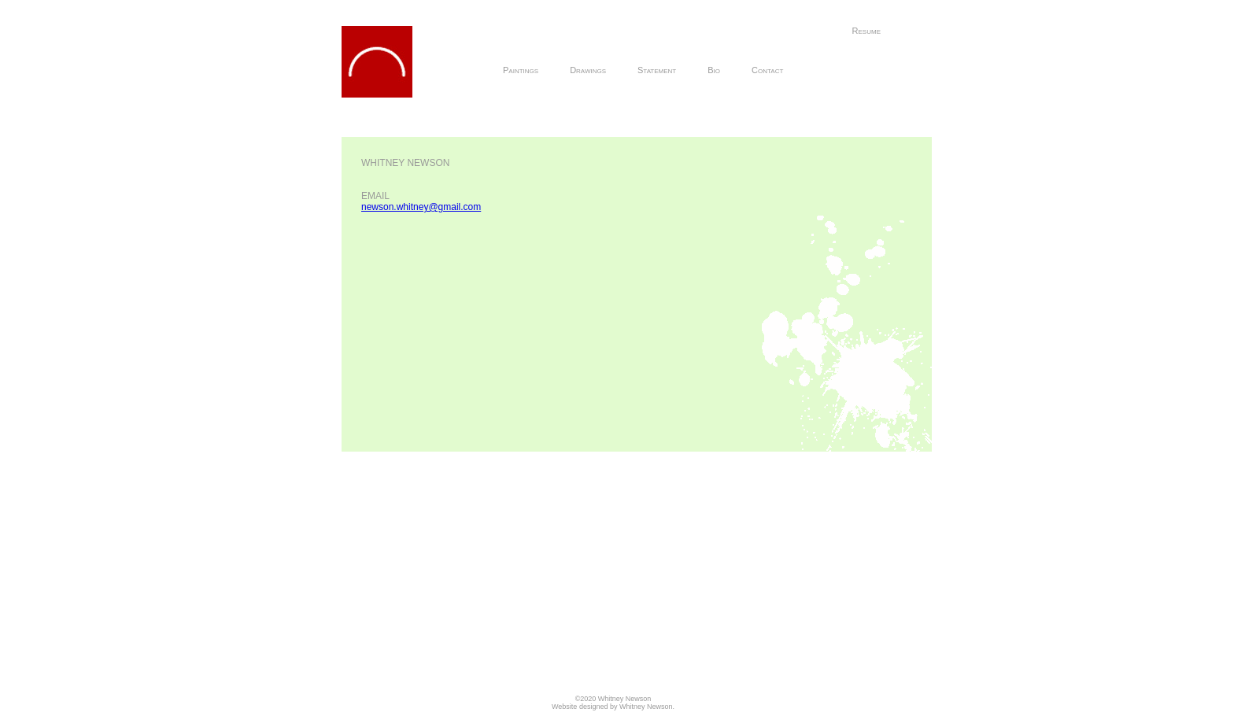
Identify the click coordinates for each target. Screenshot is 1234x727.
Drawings (588, 70)
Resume (866, 30)
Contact (767, 70)
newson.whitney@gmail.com (421, 206)
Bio (714, 70)
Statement (656, 70)
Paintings (520, 70)
